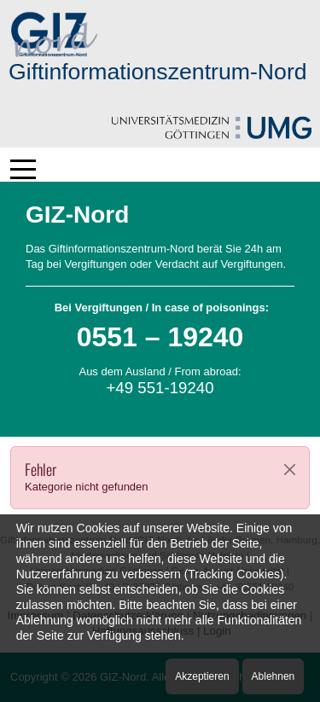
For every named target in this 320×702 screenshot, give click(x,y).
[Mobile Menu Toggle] (23, 169)
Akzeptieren (202, 676)
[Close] (290, 469)
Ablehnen (273, 676)
